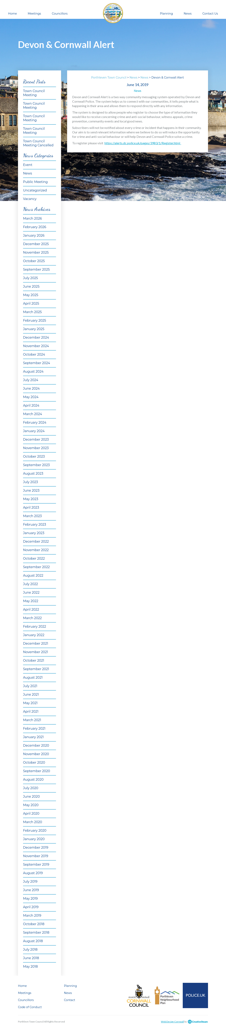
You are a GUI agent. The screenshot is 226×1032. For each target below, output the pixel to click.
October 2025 (34, 261)
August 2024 (33, 371)
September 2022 (36, 567)
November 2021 (35, 652)
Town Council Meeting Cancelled (38, 143)
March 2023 (32, 516)
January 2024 (34, 431)
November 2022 (36, 550)
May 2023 (30, 499)
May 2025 (30, 295)
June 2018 (31, 958)
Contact (69, 1000)
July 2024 (30, 380)
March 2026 (32, 218)
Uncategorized (35, 190)
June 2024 (31, 388)
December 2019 (35, 847)
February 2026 (34, 227)
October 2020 (34, 762)
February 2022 (34, 626)
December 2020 (36, 745)
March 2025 (32, 312)
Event (27, 165)
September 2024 (36, 363)
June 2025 (31, 286)
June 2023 (31, 490)
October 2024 (34, 354)
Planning (166, 13)
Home (12, 13)
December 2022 (36, 541)
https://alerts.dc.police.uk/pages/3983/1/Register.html (143, 143)
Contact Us (210, 13)
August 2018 (33, 941)
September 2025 (36, 269)
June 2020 (31, 796)
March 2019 (32, 915)
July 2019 (30, 881)
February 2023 (34, 524)
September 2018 (36, 932)
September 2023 (36, 465)
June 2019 (31, 890)
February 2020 (34, 830)
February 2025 (34, 320)
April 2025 (31, 303)
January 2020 (34, 839)
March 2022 (32, 618)
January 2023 (33, 533)
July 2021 (30, 686)
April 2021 (30, 711)
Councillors (60, 13)
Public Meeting (35, 182)
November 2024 (36, 346)
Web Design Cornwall (172, 1021)
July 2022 (30, 584)
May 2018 (30, 966)
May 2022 (30, 601)
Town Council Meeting (34, 93)
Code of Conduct (30, 1007)
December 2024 (36, 337)
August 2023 (33, 473)
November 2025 (36, 252)
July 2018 (30, 949)
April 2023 (31, 507)
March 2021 (32, 720)
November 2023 (36, 448)
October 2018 (33, 924)
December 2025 (36, 244)
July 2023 (30, 482)
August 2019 (33, 873)
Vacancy (30, 199)
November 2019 (35, 856)
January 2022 (33, 635)
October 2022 (34, 558)
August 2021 (33, 677)
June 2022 (31, 592)
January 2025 (33, 329)
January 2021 (33, 737)
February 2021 (34, 728)
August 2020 (33, 779)
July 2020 (30, 788)
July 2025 (30, 278)
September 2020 (36, 771)
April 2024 (31, 405)
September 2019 (36, 864)
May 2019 (30, 898)
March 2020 (32, 822)
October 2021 (33, 660)
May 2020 (31, 805)
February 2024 (34, 422)
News (188, 13)
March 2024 (32, 414)
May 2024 (30, 397)
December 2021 (35, 643)
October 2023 (34, 456)
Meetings (34, 13)
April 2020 (31, 813)
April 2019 (31, 907)
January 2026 (33, 235)
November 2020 (36, 754)
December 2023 (36, 439)
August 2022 (33, 575)
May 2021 (30, 703)
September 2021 (36, 669)
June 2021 (31, 694)
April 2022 (31, 609)
